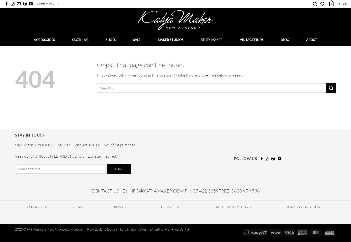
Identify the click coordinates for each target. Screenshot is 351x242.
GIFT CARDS (170, 207)
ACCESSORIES (44, 40)
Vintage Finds (252, 40)
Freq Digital (180, 229)
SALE (137, 40)
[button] (331, 3)
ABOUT (311, 40)
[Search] (315, 4)
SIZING (77, 207)
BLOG (285, 40)
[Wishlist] (322, 4)
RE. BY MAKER (212, 40)
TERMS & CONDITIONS (304, 207)
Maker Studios (171, 40)
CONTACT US (37, 207)
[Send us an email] (19, 4)
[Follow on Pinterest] (25, 4)
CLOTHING (80, 40)
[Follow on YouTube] (31, 4)
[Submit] (331, 88)
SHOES (111, 40)
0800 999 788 (48, 4)
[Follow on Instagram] (13, 4)
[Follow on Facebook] (7, 4)
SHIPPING (118, 207)
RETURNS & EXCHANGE (234, 207)
